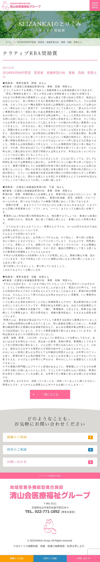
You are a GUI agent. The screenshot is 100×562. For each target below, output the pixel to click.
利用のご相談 (50, 558)
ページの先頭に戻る (51, 476)
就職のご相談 (16, 558)
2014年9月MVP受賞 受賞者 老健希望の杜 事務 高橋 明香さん (49, 42)
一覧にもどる (50, 394)
